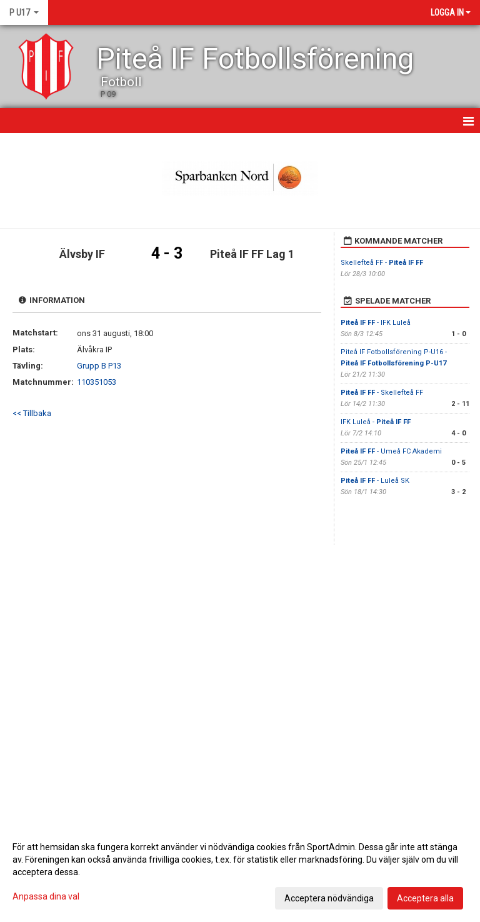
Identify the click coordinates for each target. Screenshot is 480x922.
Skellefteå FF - (382, 263)
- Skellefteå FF (382, 393)
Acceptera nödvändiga (329, 898)
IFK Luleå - (376, 422)
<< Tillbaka (31, 413)
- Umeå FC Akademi (391, 451)
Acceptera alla (425, 898)
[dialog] (240, 872)
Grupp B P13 (99, 365)
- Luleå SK (375, 481)
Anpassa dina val (45, 896)
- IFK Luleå (376, 323)
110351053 (96, 382)
